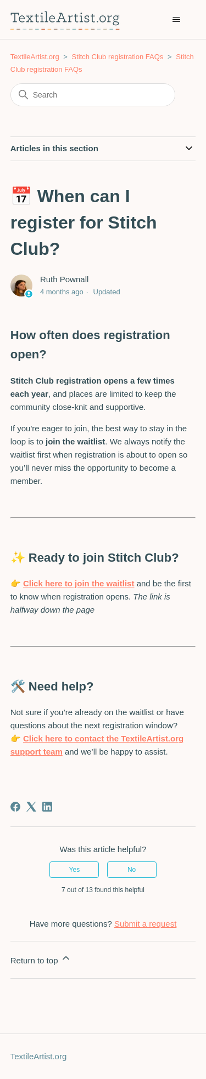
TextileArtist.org (34, 57)
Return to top (40, 958)
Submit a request (145, 923)
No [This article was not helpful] (131, 870)
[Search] (93, 95)
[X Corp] (31, 807)
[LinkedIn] (47, 807)
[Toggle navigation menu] (176, 19)
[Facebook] (15, 807)
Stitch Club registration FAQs (117, 57)
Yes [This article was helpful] (74, 870)
